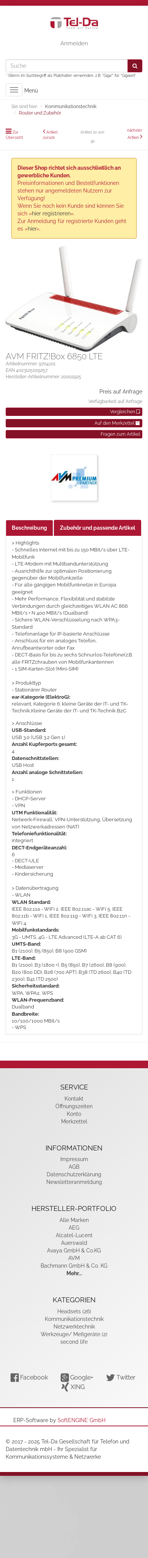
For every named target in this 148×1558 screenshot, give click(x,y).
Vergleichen (125, 411)
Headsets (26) (74, 1311)
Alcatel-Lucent (74, 1235)
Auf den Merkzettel (117, 423)
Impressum (74, 1159)
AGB (74, 1167)
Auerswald (74, 1243)
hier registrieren (51, 213)
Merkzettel (74, 1121)
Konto (74, 1114)
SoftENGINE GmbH (81, 1420)
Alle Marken (74, 1220)
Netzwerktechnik (74, 1327)
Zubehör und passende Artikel (97, 528)
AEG (74, 1228)
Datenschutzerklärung (74, 1174)
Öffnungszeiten (74, 1106)
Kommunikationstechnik (74, 1319)
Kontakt (74, 1099)
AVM (74, 1258)
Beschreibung (29, 528)
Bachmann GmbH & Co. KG (74, 1266)
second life (74, 1342)
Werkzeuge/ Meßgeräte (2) (74, 1334)
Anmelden (74, 43)
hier (32, 229)
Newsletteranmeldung (74, 1182)
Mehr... (74, 1273)
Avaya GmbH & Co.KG (74, 1250)
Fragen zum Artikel (120, 434)
